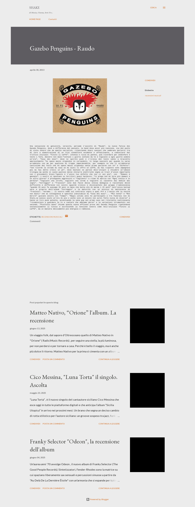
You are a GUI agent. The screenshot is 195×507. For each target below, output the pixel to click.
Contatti (52, 19)
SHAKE (34, 7)
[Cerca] (153, 7)
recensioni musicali (153, 95)
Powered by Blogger (97, 499)
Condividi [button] (150, 80)
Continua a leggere (109, 359)
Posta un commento (54, 359)
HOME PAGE (35, 19)
